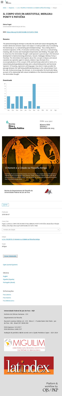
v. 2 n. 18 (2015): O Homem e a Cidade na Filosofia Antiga (33, 8)
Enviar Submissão (10, 256)
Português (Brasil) (9, 282)
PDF (6, 205)
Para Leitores (7, 295)
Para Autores (7, 298)
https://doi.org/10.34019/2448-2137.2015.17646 (22, 32)
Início (4, 8)
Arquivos (11, 8)
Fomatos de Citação (9, 229)
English (5, 276)
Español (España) (8, 279)
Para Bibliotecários (8, 301)
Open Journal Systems (10, 265)
